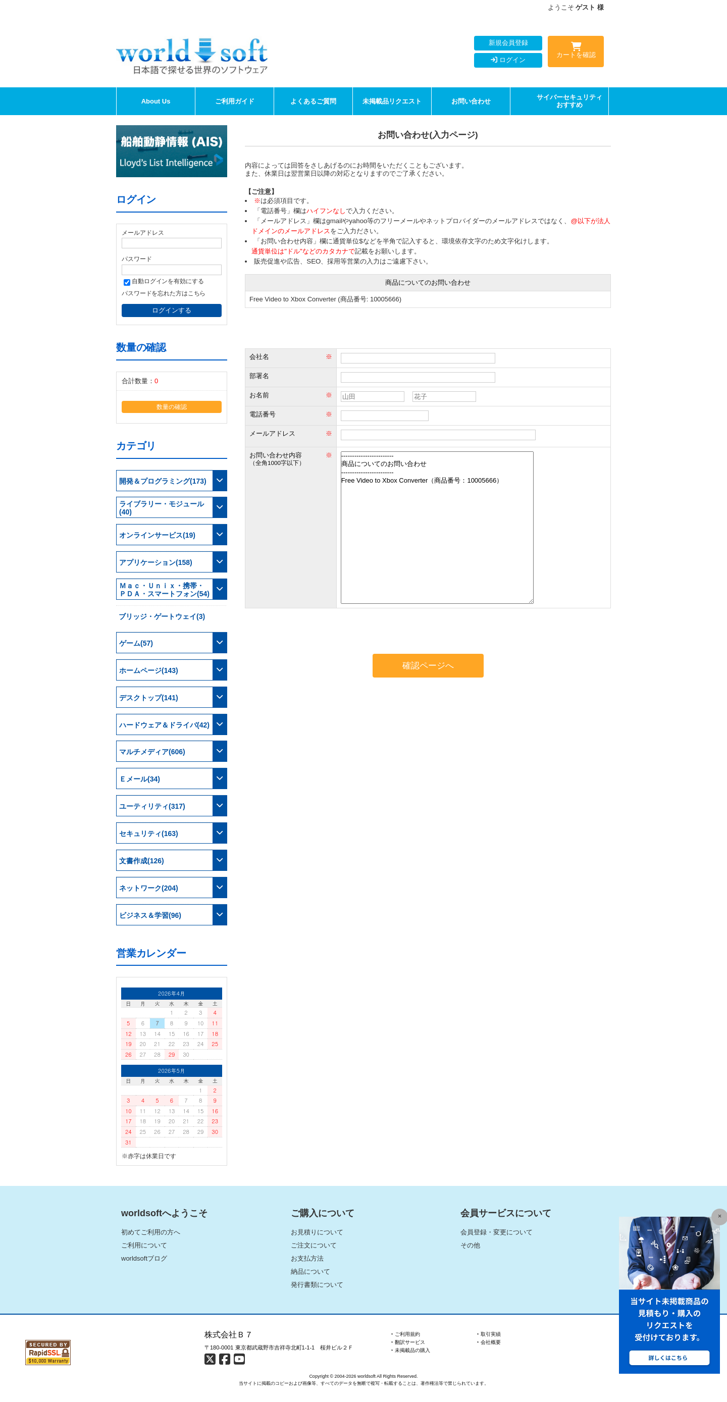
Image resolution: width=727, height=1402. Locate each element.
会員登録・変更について (496, 1232)
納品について (310, 1271)
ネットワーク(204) (148, 888)
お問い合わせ (471, 101)
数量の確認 (172, 406)
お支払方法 (307, 1258)
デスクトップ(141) (148, 698)
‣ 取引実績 (489, 1334)
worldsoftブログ (144, 1258)
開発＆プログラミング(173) (162, 481)
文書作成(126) (141, 861)
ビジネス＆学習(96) (150, 915)
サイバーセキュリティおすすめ (569, 101)
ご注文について (314, 1245)
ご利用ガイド (234, 101)
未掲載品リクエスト (392, 101)
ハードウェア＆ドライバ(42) (164, 725)
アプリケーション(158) (155, 562)
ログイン (508, 60)
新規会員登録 (508, 42)
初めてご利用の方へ (150, 1232)
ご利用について (144, 1245)
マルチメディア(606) (152, 752)
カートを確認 (576, 52)
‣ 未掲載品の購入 (410, 1350)
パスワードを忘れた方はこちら (163, 293)
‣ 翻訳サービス (408, 1342)
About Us (156, 101)
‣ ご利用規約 (405, 1334)
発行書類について (317, 1284)
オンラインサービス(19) (157, 535)
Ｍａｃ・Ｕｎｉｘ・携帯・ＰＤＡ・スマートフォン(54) (164, 590)
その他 (470, 1245)
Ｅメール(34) (139, 779)
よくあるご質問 (313, 101)
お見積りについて (317, 1232)
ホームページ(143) (148, 670)
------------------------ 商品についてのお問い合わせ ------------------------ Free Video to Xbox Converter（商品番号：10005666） (437, 527)
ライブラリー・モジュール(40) (161, 508)
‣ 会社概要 (489, 1342)
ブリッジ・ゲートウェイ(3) (162, 616)
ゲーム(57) (136, 643)
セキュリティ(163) (148, 833)
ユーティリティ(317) (152, 806)
